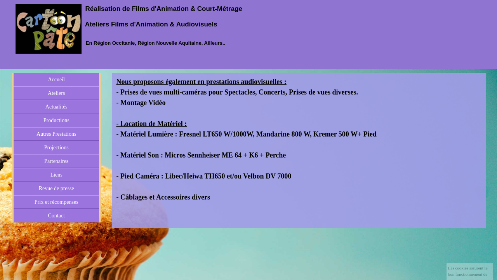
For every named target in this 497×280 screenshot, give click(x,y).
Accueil (56, 79)
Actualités (56, 107)
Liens (56, 175)
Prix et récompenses (56, 202)
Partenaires (56, 161)
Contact (56, 216)
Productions (56, 120)
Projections (56, 147)
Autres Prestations (56, 134)
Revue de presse (56, 188)
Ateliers (56, 93)
